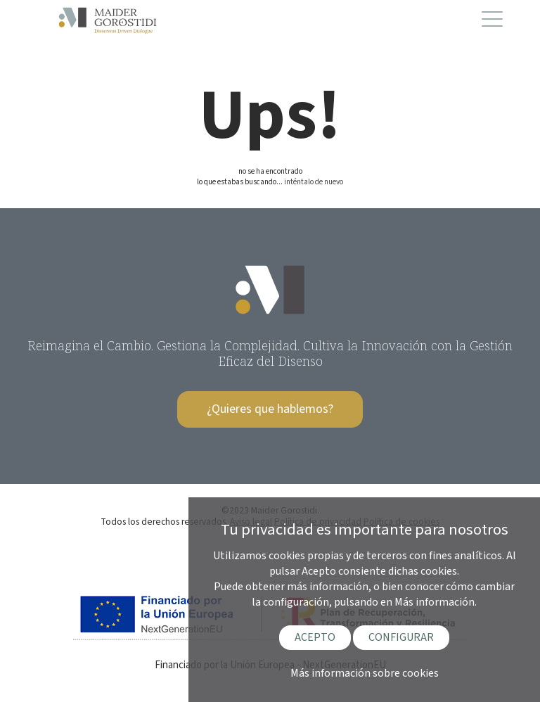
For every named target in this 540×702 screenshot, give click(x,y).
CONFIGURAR (401, 637)
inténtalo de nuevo (313, 182)
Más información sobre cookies (364, 673)
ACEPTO (315, 637)
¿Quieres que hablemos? (270, 409)
